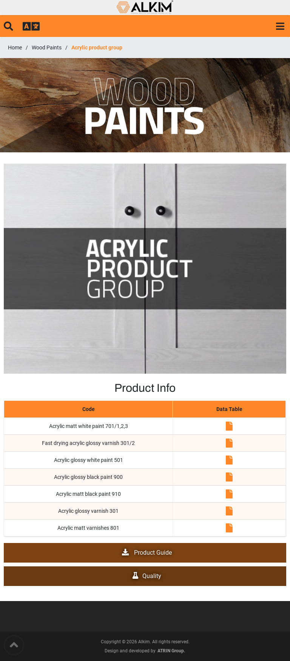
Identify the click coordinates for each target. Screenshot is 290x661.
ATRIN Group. (171, 650)
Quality (145, 576)
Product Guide (145, 552)
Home (15, 47)
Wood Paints (47, 47)
